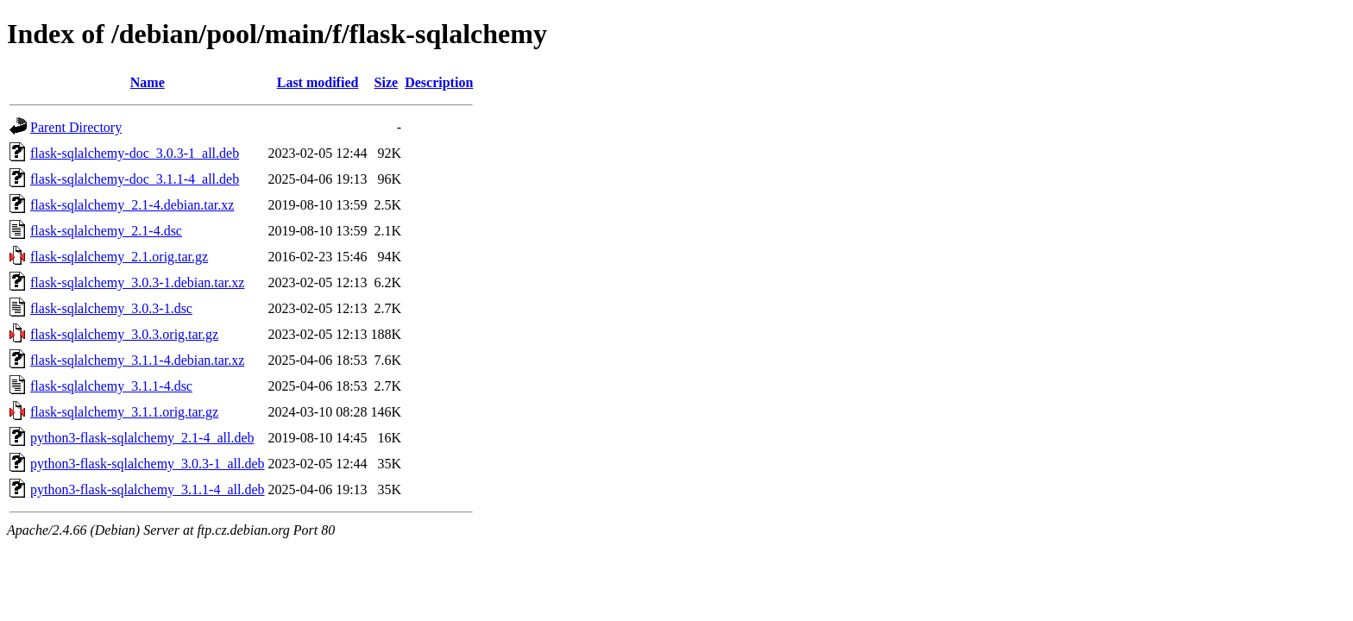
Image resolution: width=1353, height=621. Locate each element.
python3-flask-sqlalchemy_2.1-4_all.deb (142, 437)
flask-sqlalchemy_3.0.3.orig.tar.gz (124, 334)
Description (439, 82)
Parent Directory (76, 127)
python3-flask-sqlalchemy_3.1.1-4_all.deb (147, 489)
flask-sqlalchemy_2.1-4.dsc (106, 230)
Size (386, 82)
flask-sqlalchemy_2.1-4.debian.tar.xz (132, 205)
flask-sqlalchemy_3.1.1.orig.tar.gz (124, 412)
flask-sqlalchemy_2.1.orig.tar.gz (119, 256)
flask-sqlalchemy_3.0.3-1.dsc (111, 308)
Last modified (318, 82)
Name (147, 82)
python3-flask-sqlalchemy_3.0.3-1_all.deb (147, 463)
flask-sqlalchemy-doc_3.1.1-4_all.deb (134, 179)
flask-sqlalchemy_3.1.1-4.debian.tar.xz (137, 360)
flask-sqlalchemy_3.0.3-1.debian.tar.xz (137, 282)
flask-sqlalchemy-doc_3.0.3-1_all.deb (134, 153)
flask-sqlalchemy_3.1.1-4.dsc (111, 386)
